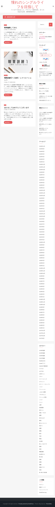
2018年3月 (41, 322)
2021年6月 (41, 226)
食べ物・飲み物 (43, 472)
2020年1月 (41, 265)
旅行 (40, 433)
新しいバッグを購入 (44, 91)
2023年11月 (42, 167)
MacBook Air (42, 360)
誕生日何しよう (43, 124)
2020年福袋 (42, 355)
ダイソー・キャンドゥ (44, 384)
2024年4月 (41, 154)
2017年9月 (41, 338)
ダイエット (42, 381)
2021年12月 (42, 211)
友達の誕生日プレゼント (45, 100)
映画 (40, 438)
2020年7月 (41, 250)
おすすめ (41, 371)
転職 (40, 462)
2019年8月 (41, 278)
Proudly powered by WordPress (26, 503)
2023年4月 (41, 180)
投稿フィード (42, 487)
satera (6, 29)
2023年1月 (41, 187)
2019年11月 (42, 270)
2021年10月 (42, 216)
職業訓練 (5, 75)
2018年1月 (41, 328)
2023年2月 (41, 185)
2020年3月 (41, 260)
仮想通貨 (41, 407)
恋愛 (40, 428)
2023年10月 (42, 169)
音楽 (40, 469)
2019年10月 (42, 273)
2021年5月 (41, 229)
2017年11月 (42, 333)
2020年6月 (41, 252)
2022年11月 (42, 193)
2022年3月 (41, 203)
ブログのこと (42, 394)
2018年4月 (41, 320)
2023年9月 (41, 172)
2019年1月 (41, 296)
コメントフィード (43, 489)
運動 (40, 464)
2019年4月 (41, 289)
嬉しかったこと (43, 423)
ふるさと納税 (42, 392)
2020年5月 (41, 255)
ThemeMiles (49, 503)
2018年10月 (42, 304)
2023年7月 (41, 174)
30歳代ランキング (43, 68)
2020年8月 (41, 247)
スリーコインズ (43, 379)
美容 (40, 449)
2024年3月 (41, 156)
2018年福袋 (42, 350)
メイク (40, 399)
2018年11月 (42, 302)
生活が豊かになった (44, 88)
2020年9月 (41, 244)
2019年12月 (42, 268)
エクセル (41, 368)
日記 (40, 436)
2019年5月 (41, 286)
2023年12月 (42, 164)
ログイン (41, 484)
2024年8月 (41, 148)
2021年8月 (41, 221)
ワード (40, 402)
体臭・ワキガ (42, 412)
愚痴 (40, 430)
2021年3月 (41, 234)
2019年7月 (41, 281)
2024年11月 (42, 146)
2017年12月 (42, 330)
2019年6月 (41, 283)
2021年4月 (41, 231)
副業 (40, 415)
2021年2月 (41, 237)
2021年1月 (41, 239)
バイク (40, 386)
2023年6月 (41, 177)
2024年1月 (41, 161)
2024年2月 (41, 159)
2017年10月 (42, 335)
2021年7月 (41, 224)
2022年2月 (41, 205)
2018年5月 (41, 317)
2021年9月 (41, 219)
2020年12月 (42, 242)
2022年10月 (42, 195)
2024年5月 (41, 151)
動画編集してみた (10, 28)
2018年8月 (41, 309)
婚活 (40, 420)
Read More (7, 42)
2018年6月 (41, 315)
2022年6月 (41, 198)
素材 (40, 446)
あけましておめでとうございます (16, 108)
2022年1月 (41, 208)
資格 (40, 459)
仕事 (40, 405)
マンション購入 (43, 397)
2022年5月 (41, 200)
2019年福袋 (42, 353)
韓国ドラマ (42, 467)
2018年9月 (41, 307)
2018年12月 (42, 299)
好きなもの (42, 418)
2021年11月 (42, 213)
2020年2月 (41, 263)
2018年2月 (41, 325)
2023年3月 (41, 182)
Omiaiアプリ (42, 363)
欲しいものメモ (43, 443)
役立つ (40, 425)
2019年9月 (41, 276)
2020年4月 (41, 257)
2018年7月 (41, 312)
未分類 (40, 441)
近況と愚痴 (42, 93)
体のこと (41, 410)
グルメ (40, 376)
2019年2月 (41, 294)
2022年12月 (42, 190)
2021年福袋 (42, 358)
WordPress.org (42, 492)
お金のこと (42, 373)
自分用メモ (42, 454)
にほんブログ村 (43, 53)
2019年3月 (41, 291)
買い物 (40, 456)
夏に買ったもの (43, 132)
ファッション (42, 389)
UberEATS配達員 (43, 366)
